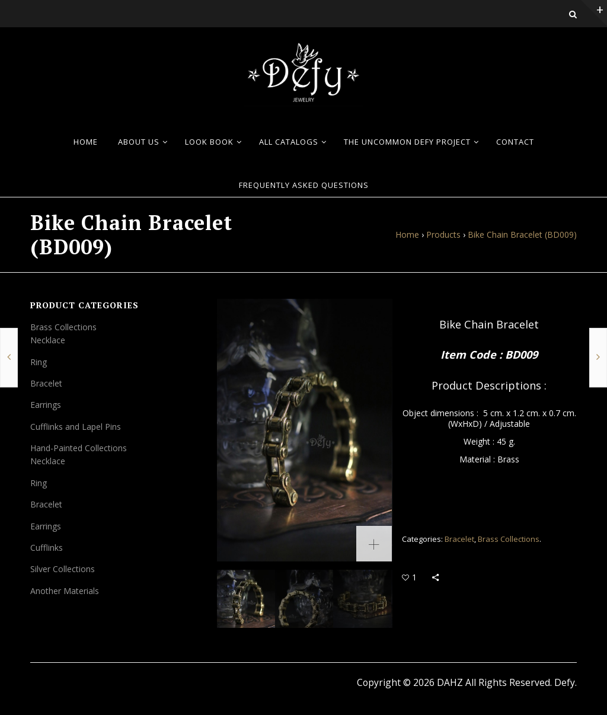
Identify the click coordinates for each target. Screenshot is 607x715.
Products (443, 234)
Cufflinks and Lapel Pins (75, 426)
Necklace (47, 340)
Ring (38, 362)
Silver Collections (62, 568)
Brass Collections (508, 539)
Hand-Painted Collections (78, 448)
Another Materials (64, 590)
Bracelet (459, 539)
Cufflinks (46, 547)
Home (407, 234)
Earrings (45, 404)
